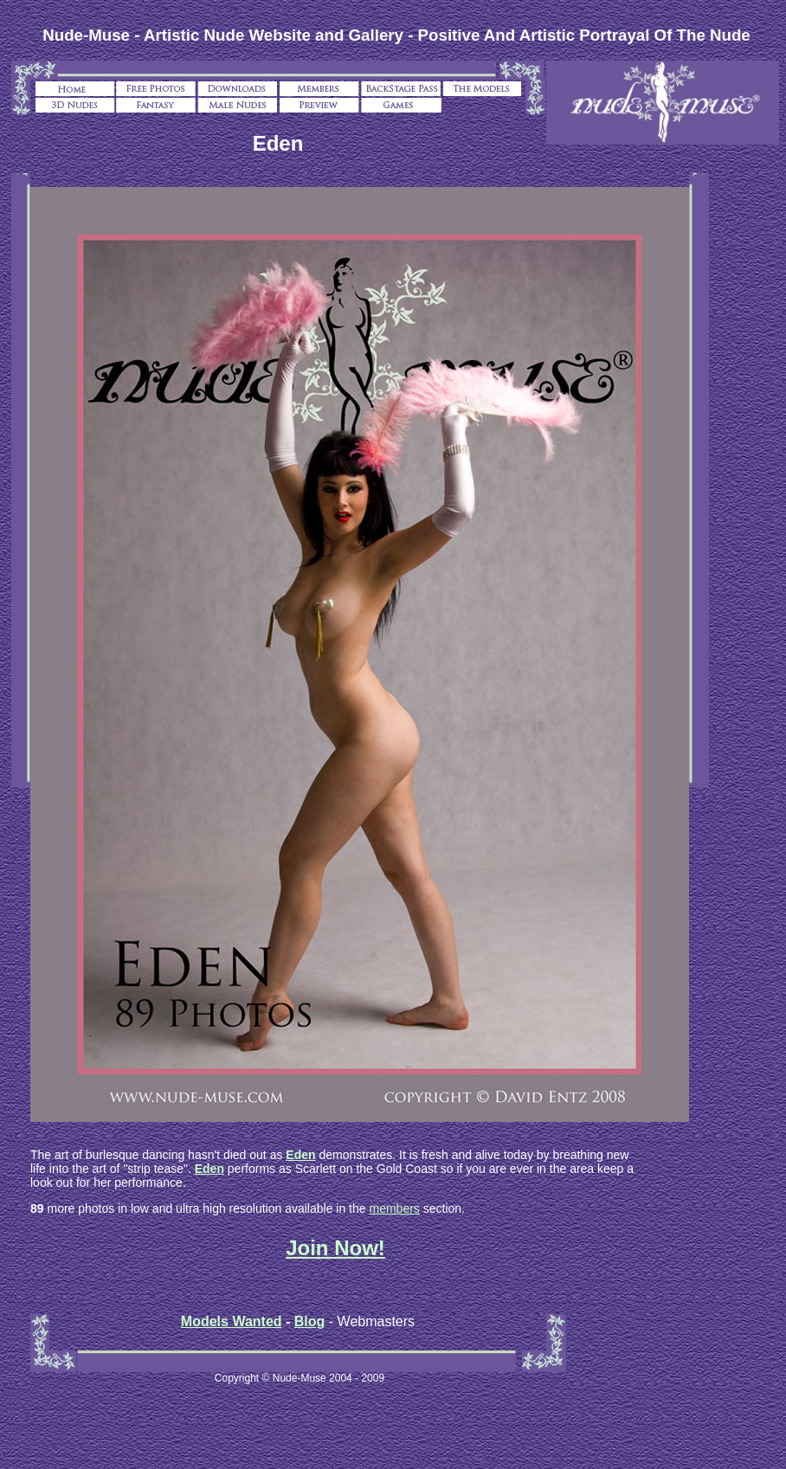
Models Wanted (231, 1321)
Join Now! (335, 1248)
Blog (309, 1321)
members (394, 1208)
